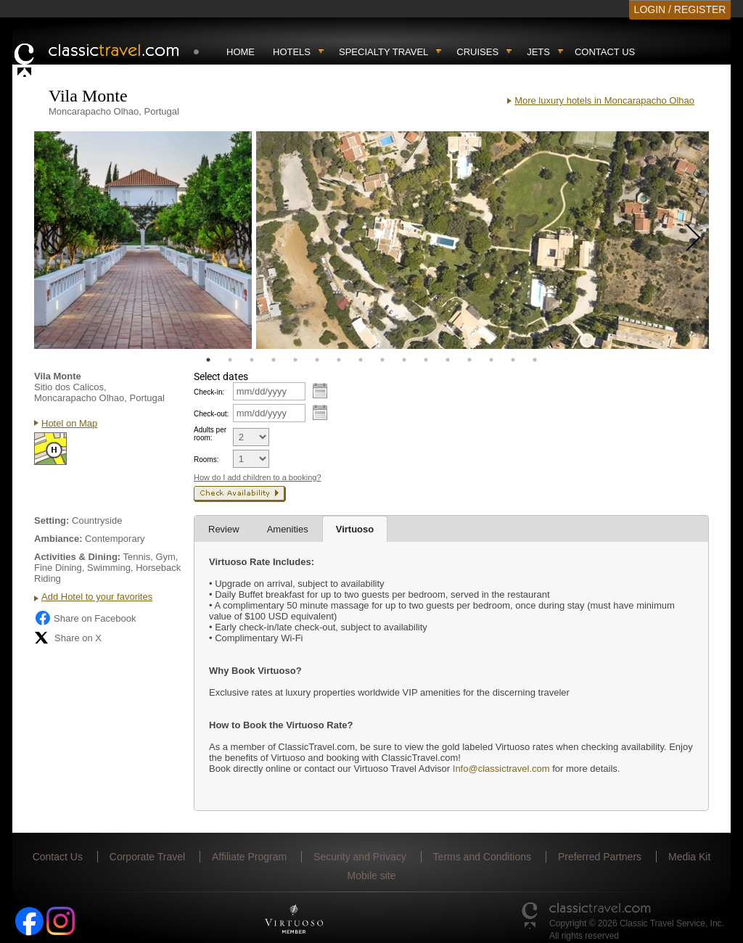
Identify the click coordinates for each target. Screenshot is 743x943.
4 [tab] (273, 360)
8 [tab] (360, 360)
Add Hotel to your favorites (96, 596)
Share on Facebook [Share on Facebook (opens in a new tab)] (85, 618)
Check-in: (209, 392)
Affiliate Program (249, 856)
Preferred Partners (599, 856)
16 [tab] (535, 360)
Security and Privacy (359, 856)
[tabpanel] (143, 240)
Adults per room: (210, 434)
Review (223, 529)
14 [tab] (491, 360)
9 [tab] (382, 360)
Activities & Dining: (77, 556)
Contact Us (605, 51)
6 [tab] (317, 360)
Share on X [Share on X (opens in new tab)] (68, 637)
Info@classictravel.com (501, 768)
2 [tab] (230, 360)
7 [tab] (339, 360)
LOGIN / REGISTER (680, 9)
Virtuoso (355, 529)
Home (240, 51)
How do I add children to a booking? (257, 477)
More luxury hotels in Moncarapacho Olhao (604, 100)
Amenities (287, 529)
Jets (538, 51)
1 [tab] (208, 360)
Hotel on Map (69, 423)
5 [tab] (295, 360)
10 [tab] (404, 360)
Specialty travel (383, 51)
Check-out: (211, 414)
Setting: (51, 520)
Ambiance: (58, 538)
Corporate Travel (147, 856)
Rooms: (206, 460)
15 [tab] (513, 360)
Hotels (292, 51)
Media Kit (689, 856)
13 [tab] (469, 360)
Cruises (477, 51)
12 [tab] (447, 360)
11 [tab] (426, 360)
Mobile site (372, 875)
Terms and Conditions (482, 856)
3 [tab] (252, 360)
